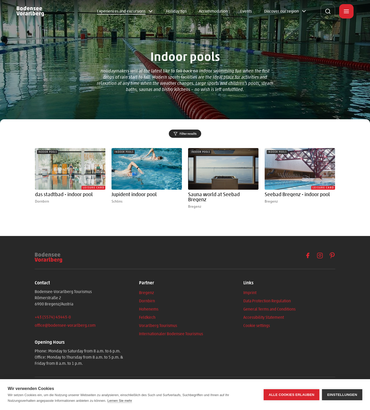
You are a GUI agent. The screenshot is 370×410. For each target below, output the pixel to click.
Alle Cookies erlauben (291, 395)
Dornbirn (147, 300)
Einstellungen (342, 395)
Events (246, 11)
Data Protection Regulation (267, 300)
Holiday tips (176, 11)
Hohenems (148, 309)
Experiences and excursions (121, 11)
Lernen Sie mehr (119, 401)
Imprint (249, 292)
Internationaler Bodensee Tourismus (171, 333)
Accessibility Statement (263, 317)
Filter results (185, 134)
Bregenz (146, 292)
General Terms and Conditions (269, 309)
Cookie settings (256, 325)
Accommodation (213, 11)
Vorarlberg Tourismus (158, 325)
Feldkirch (147, 317)
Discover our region (281, 11)
